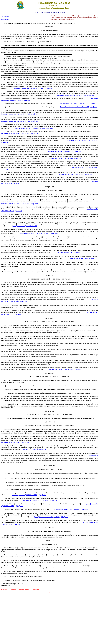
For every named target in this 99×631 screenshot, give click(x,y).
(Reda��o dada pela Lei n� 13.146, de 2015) (28, 88)
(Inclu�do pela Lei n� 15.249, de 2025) (34, 449)
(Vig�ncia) (48, 88)
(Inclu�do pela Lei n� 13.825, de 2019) (70, 252)
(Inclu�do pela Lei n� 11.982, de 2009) (24, 226)
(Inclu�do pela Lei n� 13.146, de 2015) (60, 151)
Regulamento (5, 19)
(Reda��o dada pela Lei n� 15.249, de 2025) (15, 442)
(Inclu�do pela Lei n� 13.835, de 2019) (24, 495)
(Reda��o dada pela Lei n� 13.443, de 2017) (34, 233)
